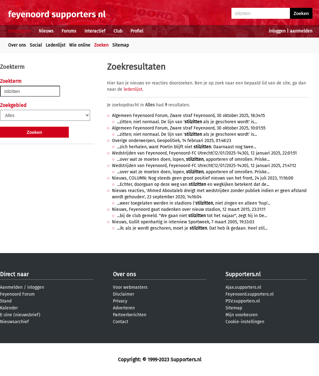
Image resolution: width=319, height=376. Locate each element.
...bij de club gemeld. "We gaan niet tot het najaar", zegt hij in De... (192, 215)
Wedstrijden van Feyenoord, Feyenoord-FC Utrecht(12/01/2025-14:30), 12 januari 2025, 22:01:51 (204, 153)
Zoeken (101, 45)
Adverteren (124, 308)
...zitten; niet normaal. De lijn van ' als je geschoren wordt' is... (187, 121)
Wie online (79, 45)
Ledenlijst (55, 45)
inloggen (277, 31)
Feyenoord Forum (17, 294)
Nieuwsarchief (14, 321)
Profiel (136, 31)
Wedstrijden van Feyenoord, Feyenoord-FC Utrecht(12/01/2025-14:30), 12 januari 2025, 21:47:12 (204, 165)
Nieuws (46, 31)
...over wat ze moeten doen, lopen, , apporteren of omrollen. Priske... (193, 159)
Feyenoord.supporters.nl (249, 294)
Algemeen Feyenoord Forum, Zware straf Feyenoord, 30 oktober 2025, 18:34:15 (188, 115)
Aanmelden (11, 287)
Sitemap (120, 45)
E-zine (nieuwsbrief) (20, 315)
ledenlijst (133, 89)
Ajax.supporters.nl (243, 287)
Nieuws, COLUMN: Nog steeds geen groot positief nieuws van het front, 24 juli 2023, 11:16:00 (202, 178)
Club (118, 31)
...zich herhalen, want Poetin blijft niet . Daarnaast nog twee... (186, 147)
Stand (6, 301)
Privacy (120, 301)
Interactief (94, 31)
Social (36, 45)
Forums (69, 31)
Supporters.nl (243, 274)
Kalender (9, 308)
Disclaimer (123, 294)
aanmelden (301, 31)
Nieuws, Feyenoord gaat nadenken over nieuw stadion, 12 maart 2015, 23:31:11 (189, 209)
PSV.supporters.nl (242, 301)
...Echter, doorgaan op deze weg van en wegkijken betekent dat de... (193, 184)
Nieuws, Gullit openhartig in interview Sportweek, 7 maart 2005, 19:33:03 (183, 222)
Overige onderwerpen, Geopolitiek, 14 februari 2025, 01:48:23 (171, 140)
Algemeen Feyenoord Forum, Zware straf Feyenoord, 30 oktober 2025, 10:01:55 (189, 128)
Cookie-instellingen (244, 321)
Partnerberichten (129, 315)
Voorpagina (19, 31)
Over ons (17, 45)
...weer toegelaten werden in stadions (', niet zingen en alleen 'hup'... (193, 203)
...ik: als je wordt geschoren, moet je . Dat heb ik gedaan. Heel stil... (192, 228)
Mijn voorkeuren (241, 315)
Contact (120, 321)
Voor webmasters (130, 287)
